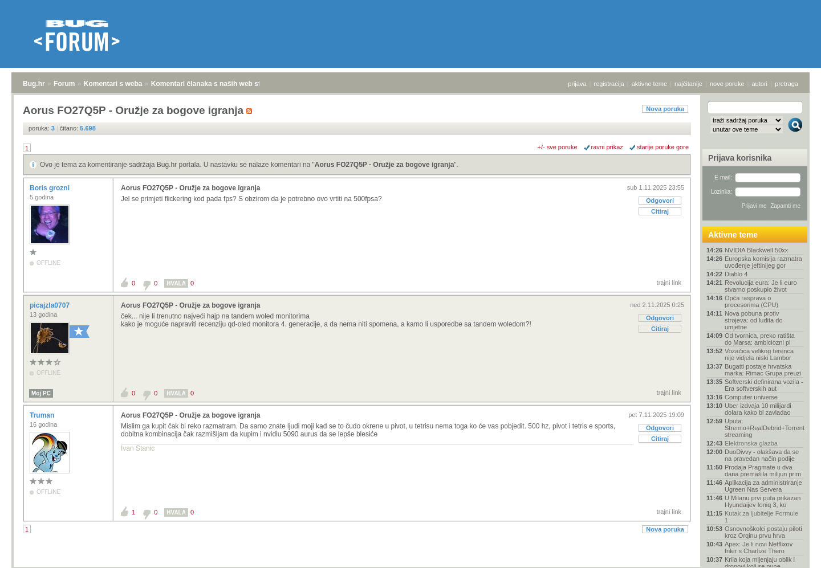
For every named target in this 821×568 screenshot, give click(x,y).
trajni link (669, 282)
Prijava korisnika (739, 157)
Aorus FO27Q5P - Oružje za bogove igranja (384, 165)
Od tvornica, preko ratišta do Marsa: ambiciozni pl (760, 339)
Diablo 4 (736, 274)
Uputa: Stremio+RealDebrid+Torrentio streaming (764, 428)
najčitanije (688, 83)
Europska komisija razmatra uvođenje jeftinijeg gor (763, 262)
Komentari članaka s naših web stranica (216, 84)
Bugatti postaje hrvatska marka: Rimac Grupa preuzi (763, 370)
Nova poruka (665, 108)
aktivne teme (649, 83)
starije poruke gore (663, 147)
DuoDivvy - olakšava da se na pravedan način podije (762, 455)
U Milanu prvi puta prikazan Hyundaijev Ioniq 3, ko (762, 501)
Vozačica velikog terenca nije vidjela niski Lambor (759, 354)
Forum (64, 84)
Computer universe (751, 397)
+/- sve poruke (558, 147)
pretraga (786, 83)
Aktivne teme (733, 234)
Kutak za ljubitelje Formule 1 (761, 517)
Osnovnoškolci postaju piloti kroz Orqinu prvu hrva (763, 532)
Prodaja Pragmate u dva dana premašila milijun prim (763, 470)
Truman (43, 415)
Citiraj (660, 211)
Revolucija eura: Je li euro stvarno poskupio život (761, 286)
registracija (609, 83)
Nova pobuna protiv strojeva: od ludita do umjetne (754, 320)
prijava (577, 83)
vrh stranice (790, 551)
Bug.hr (34, 84)
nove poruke (727, 83)
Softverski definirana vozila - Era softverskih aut (764, 385)
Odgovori (660, 200)
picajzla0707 (50, 305)
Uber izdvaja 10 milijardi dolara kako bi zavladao (758, 409)
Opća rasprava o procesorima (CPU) (751, 301)
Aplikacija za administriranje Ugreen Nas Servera (763, 486)
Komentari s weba (113, 84)
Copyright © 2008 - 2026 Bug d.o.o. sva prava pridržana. (410, 564)
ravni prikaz (607, 147)
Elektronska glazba (751, 443)
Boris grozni (50, 188)
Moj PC (41, 393)
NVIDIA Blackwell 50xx (756, 250)
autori (760, 83)
